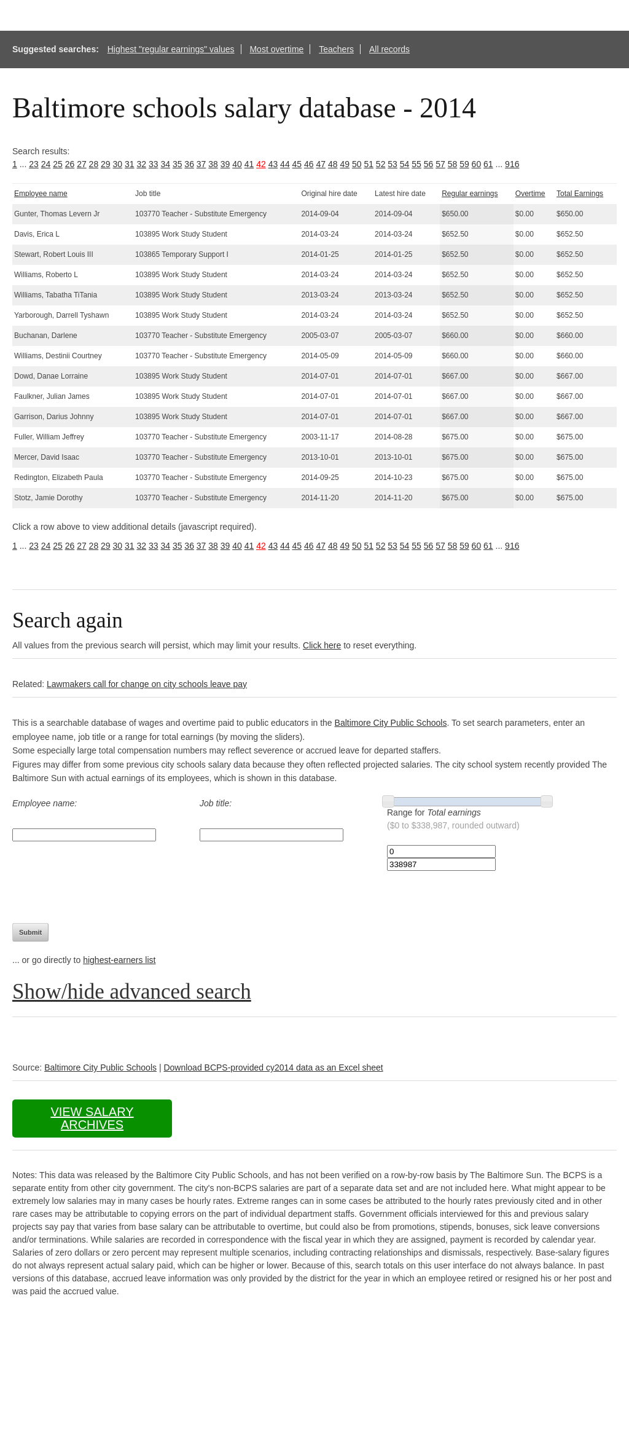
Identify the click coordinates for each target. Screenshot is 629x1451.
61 (488, 164)
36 (189, 164)
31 (130, 164)
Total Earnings (580, 193)
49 (345, 164)
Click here (322, 645)
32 (141, 164)
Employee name (41, 193)
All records (389, 49)
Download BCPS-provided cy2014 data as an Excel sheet (273, 1067)
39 (225, 164)
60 (477, 164)
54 (405, 164)
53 (392, 164)
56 (429, 164)
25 (58, 164)
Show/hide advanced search (131, 992)
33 (153, 164)
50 (357, 164)
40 (237, 164)
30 (118, 164)
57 (440, 164)
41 (249, 164)
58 (453, 164)
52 (381, 164)
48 (333, 164)
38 (213, 164)
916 (512, 164)
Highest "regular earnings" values (171, 49)
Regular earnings (470, 193)
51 (368, 164)
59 (464, 164)
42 (261, 164)
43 (273, 164)
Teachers (336, 49)
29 (106, 164)
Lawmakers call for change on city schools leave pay (147, 684)
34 (165, 164)
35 (177, 164)
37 (201, 164)
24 (46, 164)
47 (321, 164)
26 (70, 164)
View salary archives (91, 1118)
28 (94, 164)
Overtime (530, 193)
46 (309, 164)
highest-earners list (119, 960)
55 (416, 164)
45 (297, 164)
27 (82, 164)
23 (34, 164)
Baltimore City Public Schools (391, 723)
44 (285, 164)
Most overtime (276, 49)
